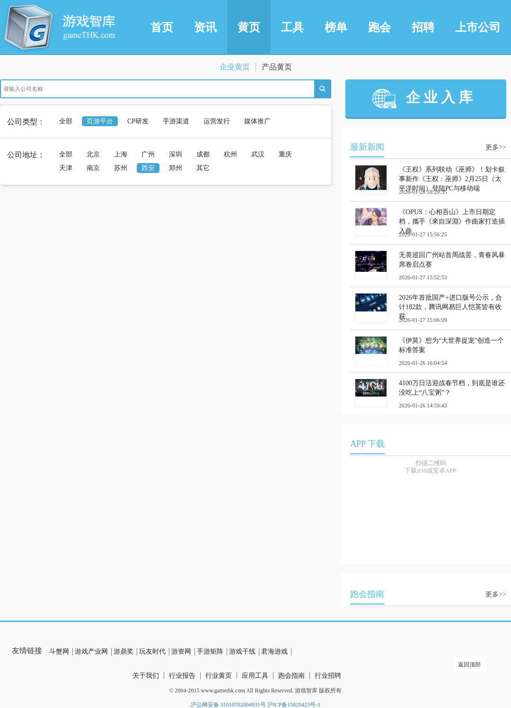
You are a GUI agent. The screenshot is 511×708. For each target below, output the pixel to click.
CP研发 (138, 121)
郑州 (175, 168)
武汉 (257, 154)
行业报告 (182, 675)
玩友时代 (152, 651)
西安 (148, 168)
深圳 (175, 154)
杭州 (230, 154)
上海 (120, 154)
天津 (65, 168)
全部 (65, 121)
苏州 (120, 168)
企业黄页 (235, 67)
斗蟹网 (59, 651)
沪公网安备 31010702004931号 (228, 704)
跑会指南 (291, 675)
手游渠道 (176, 121)
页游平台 (100, 121)
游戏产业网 (91, 651)
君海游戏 (274, 651)
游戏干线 (242, 651)
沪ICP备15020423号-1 (294, 704)
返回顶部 (469, 664)
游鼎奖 (123, 651)
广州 (148, 154)
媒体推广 (257, 121)
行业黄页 (218, 675)
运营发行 (216, 121)
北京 (93, 154)
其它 (203, 168)
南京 (93, 168)
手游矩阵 (210, 651)
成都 (203, 154)
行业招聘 (328, 675)
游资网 (181, 651)
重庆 (285, 154)
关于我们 (145, 675)
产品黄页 (277, 67)
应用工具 (255, 675)
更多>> (495, 147)
